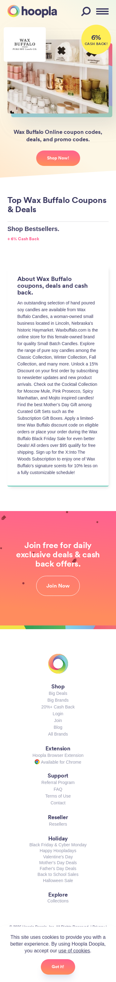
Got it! (58, 966)
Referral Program (58, 782)
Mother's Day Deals (58, 862)
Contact (57, 802)
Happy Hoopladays (58, 850)
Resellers (58, 824)
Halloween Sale (58, 880)
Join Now (58, 585)
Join (58, 720)
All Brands (58, 734)
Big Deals (58, 693)
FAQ (58, 789)
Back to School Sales (57, 874)
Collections (57, 900)
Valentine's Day (58, 856)
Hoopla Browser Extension (58, 755)
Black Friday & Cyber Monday (58, 844)
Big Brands (57, 700)
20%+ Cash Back (58, 706)
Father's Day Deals (58, 868)
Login (58, 713)
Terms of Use (58, 796)
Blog (58, 727)
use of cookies (74, 950)
